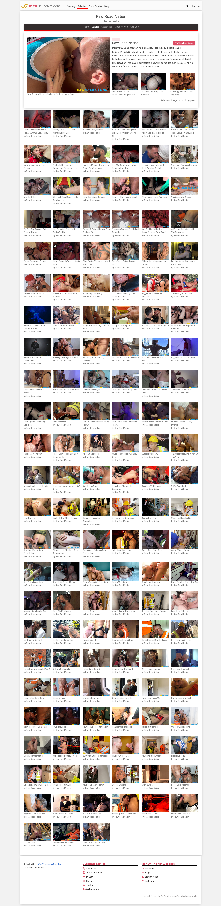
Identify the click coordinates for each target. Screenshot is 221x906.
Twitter (88, 885)
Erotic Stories (95, 6)
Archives (134, 26)
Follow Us (193, 6)
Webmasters (91, 889)
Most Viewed (121, 26)
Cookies (88, 881)
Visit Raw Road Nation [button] (184, 43)
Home (86, 26)
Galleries (82, 6)
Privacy (88, 876)
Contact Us (90, 868)
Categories (106, 26)
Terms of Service (93, 872)
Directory (70, 6)
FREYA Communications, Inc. (48, 864)
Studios (95, 26)
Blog (106, 6)
